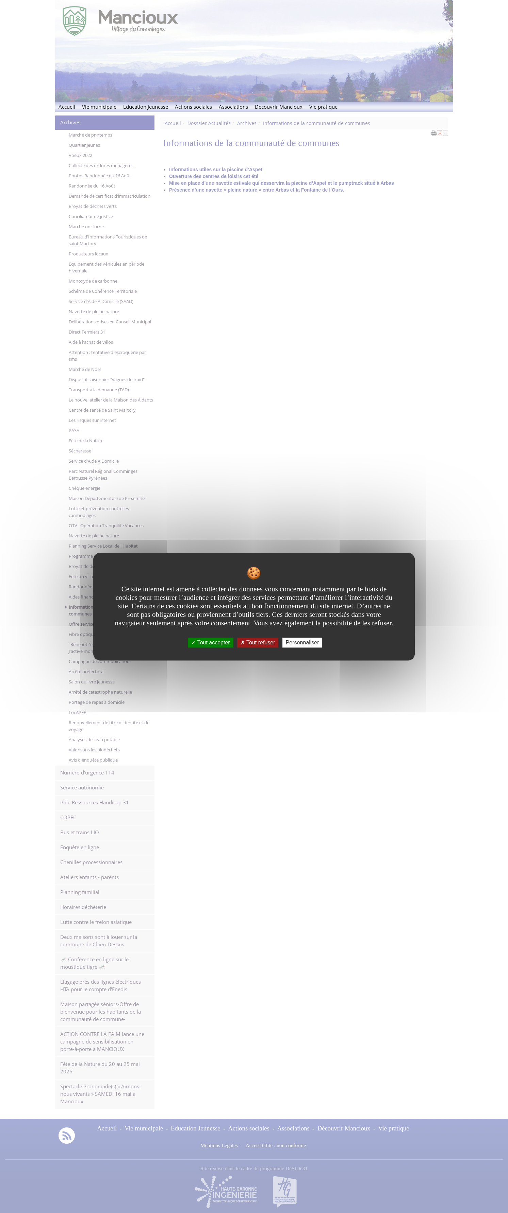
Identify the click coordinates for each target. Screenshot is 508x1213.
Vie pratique (323, 106)
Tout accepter (210, 642)
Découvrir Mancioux (278, 106)
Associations (233, 106)
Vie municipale (99, 106)
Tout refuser (258, 642)
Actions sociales (193, 106)
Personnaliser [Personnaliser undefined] (302, 642)
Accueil (67, 106)
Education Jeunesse (145, 106)
